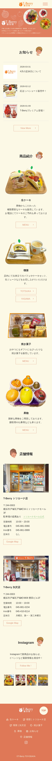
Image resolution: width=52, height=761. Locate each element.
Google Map (12, 541)
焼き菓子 (36, 725)
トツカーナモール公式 (33, 516)
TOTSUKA (25, 291)
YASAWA (25, 299)
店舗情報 (26, 737)
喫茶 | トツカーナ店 (34, 719)
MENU (25, 225)
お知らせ (32, 731)
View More (25, 128)
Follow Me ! (25, 666)
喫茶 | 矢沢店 (17, 725)
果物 (18, 731)
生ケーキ (12, 719)
